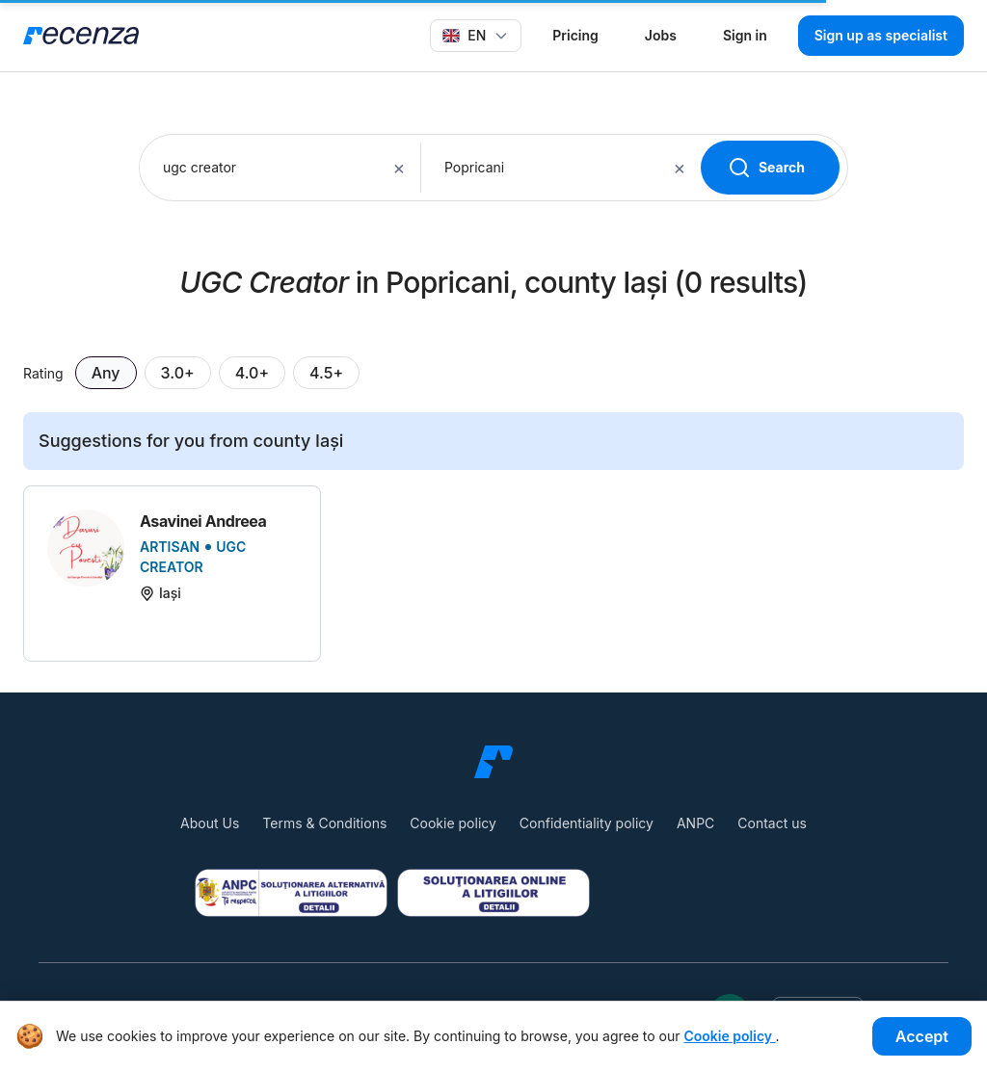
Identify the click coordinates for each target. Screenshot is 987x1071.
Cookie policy (453, 823)
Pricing (575, 35)
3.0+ (178, 372)
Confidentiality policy (587, 823)
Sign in (745, 35)
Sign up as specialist (880, 35)
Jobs (661, 35)
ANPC (695, 823)
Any (106, 372)
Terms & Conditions (324, 823)
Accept (921, 1036)
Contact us (772, 823)
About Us (209, 823)
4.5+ (326, 372)
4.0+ (252, 372)
